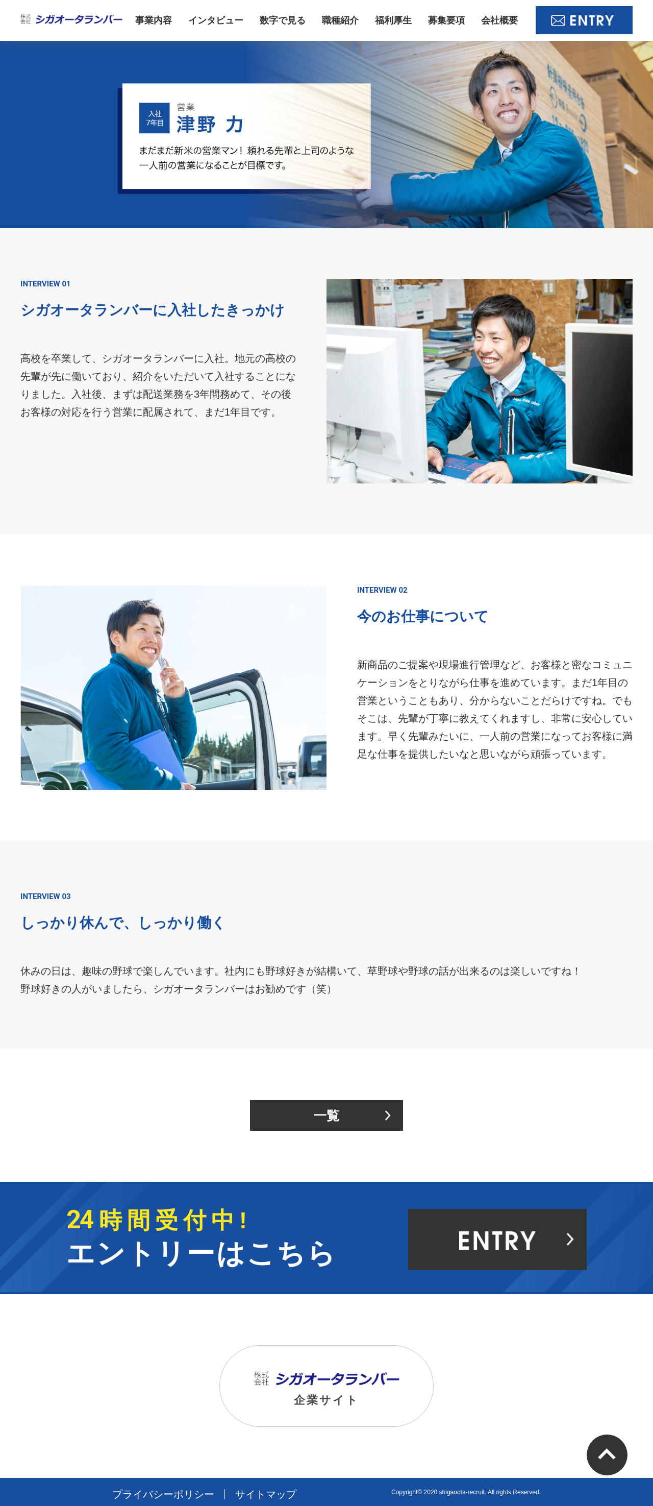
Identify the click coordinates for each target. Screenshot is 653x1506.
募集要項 (446, 20)
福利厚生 (393, 20)
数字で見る (283, 20)
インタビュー (215, 20)
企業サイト (326, 1388)
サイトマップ (265, 1494)
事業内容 (153, 20)
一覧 (326, 1115)
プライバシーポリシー (163, 1494)
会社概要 (499, 20)
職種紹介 (340, 20)
